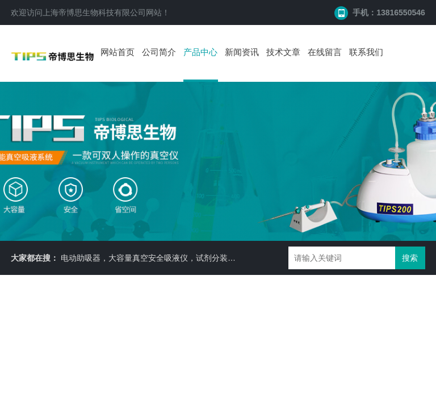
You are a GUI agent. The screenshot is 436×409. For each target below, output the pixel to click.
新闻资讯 (242, 52)
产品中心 (200, 52)
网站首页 (117, 52)
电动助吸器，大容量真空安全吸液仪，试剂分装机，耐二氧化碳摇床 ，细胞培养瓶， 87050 (221, 257)
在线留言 (325, 52)
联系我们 (366, 52)
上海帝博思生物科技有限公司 (94, 12)
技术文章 (283, 52)
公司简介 (159, 52)
